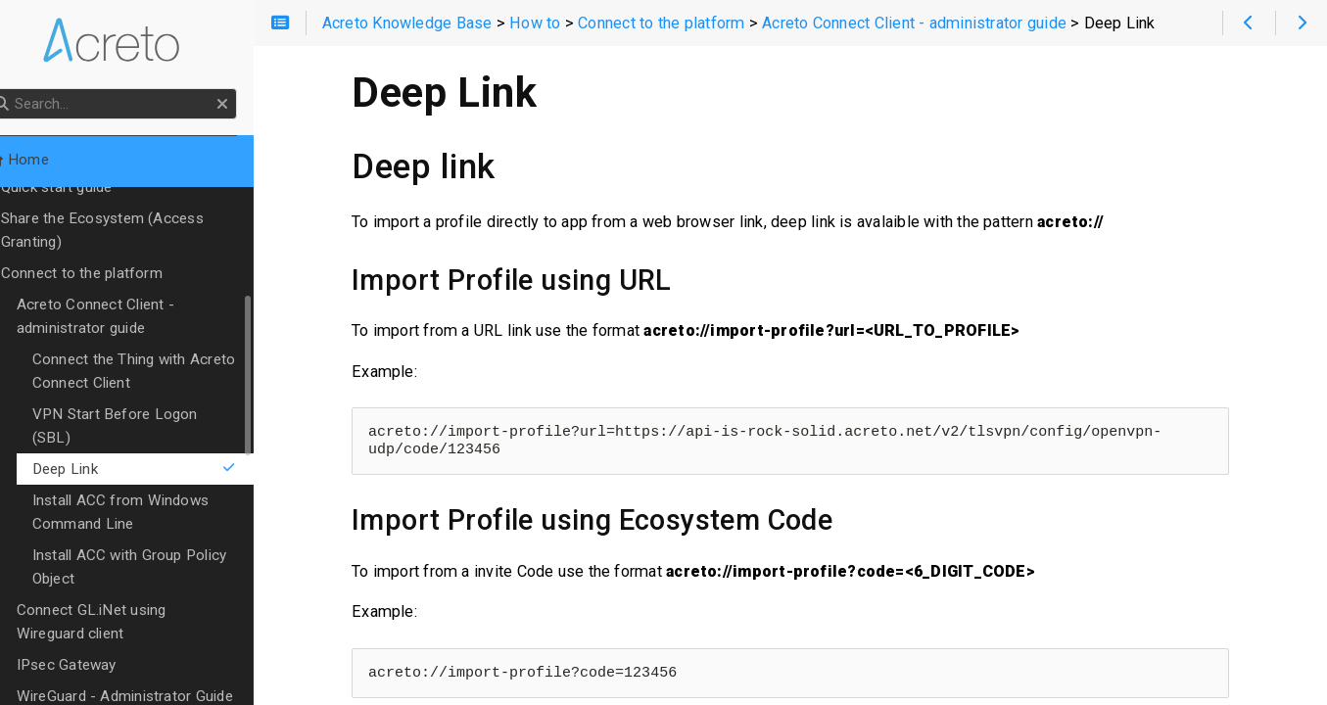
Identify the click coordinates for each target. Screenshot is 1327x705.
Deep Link (170, 445)
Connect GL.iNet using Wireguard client (157, 598)
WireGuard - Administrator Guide (155, 673)
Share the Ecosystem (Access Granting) (132, 230)
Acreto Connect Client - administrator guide (126, 316)
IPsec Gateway (97, 641)
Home (47, 159)
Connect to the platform (112, 273)
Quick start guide (87, 187)
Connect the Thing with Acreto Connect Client (164, 371)
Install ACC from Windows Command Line (151, 488)
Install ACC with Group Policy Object (160, 543)
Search (17, 88)
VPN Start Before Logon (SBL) (166, 414)
